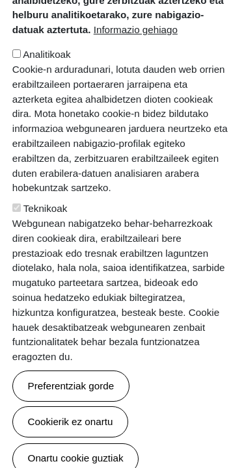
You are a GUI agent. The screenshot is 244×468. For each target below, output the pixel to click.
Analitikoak (46, 90)
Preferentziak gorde (71, 420)
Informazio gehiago (136, 65)
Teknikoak (45, 244)
